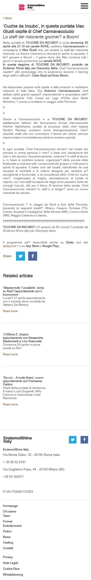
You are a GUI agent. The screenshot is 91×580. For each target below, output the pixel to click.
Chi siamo (9, 511)
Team (6, 516)
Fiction (7, 531)
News (6, 537)
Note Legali (10, 563)
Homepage (10, 506)
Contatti (8, 548)
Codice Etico (11, 569)
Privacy (8, 557)
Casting (8, 543)
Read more (10, 311)
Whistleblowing (13, 575)
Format (7, 521)
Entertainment (12, 526)
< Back (7, 18)
